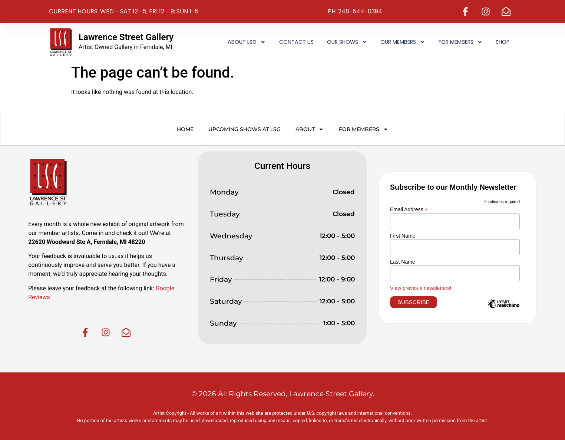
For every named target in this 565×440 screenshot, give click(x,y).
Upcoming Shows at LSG (244, 129)
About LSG (246, 42)
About (309, 129)
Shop (502, 42)
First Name (402, 235)
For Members (460, 42)
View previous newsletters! (420, 288)
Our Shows (347, 42)
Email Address (409, 209)
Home (185, 129)
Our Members (402, 42)
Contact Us (296, 42)
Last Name (402, 261)
